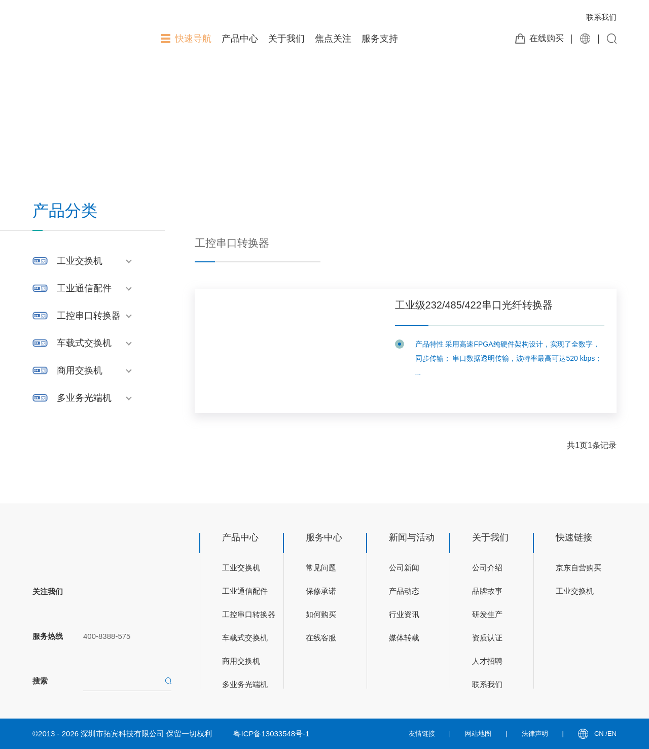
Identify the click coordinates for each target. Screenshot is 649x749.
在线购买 (546, 38)
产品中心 (240, 38)
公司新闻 (404, 567)
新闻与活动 (412, 537)
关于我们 (286, 38)
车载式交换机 (84, 343)
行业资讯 (404, 614)
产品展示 (94, 115)
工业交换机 (79, 261)
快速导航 (186, 38)
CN (599, 733)
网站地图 (478, 733)
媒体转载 (404, 637)
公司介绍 (487, 567)
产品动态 (404, 591)
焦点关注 (333, 38)
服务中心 (324, 537)
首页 (62, 115)
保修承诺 (321, 591)
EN (612, 733)
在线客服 (321, 637)
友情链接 (422, 733)
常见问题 (321, 567)
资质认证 (487, 637)
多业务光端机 (84, 398)
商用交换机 (79, 370)
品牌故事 (487, 591)
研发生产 (487, 614)
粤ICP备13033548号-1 (271, 733)
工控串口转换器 (89, 316)
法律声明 (535, 733)
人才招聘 (487, 661)
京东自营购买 (578, 567)
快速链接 (574, 537)
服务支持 (380, 38)
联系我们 (601, 17)
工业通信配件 (84, 288)
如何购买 (321, 614)
